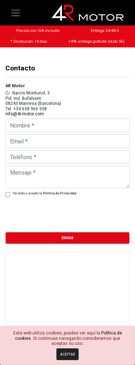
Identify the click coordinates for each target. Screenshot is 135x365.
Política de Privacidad (59, 193)
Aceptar (67, 354)
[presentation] (60, 212)
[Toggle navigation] (15, 13)
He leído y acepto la (44, 193)
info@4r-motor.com (24, 113)
